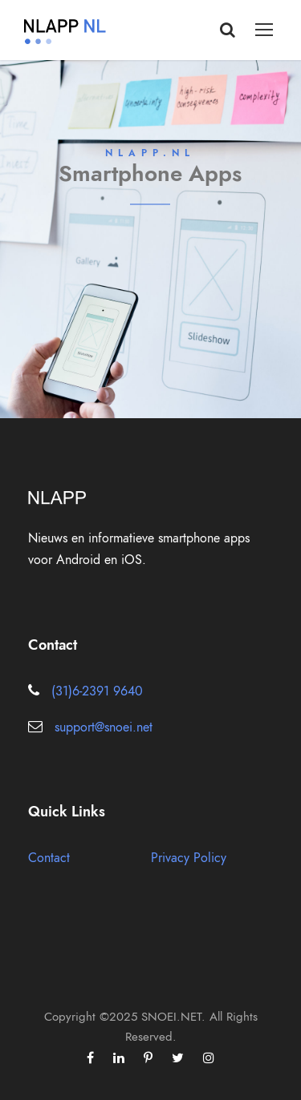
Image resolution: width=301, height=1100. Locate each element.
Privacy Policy (188, 858)
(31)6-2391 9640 (97, 691)
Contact (49, 858)
